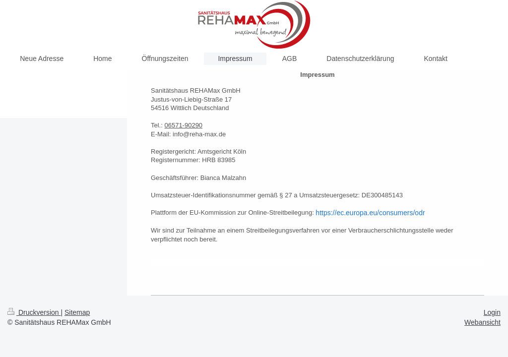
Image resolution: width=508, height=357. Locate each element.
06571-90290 (183, 125)
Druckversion (34, 312)
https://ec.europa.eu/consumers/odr (370, 213)
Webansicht (482, 322)
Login (492, 312)
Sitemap (77, 312)
